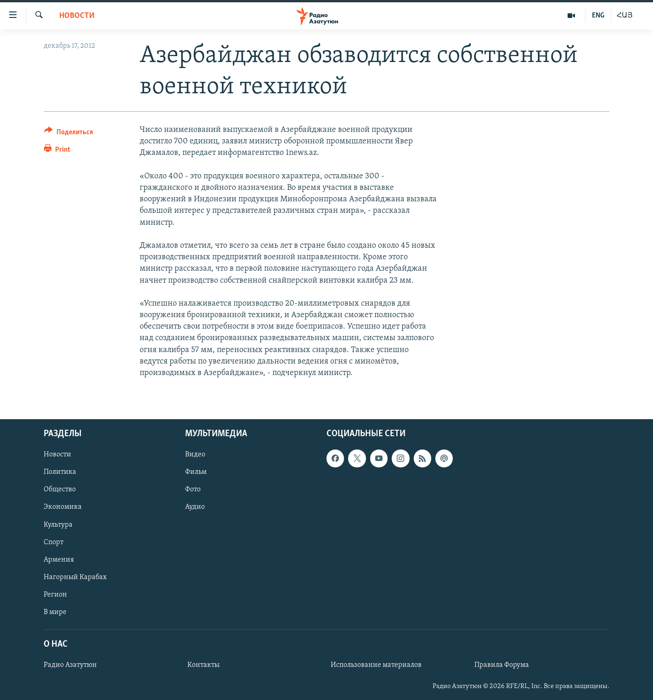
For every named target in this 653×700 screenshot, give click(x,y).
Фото (193, 490)
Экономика (63, 507)
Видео (195, 455)
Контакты (203, 665)
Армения (59, 559)
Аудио (195, 507)
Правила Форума (501, 665)
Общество (60, 490)
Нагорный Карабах (75, 577)
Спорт (53, 542)
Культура (58, 525)
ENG (598, 15)
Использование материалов (376, 665)
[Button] (68, 133)
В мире (55, 612)
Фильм (196, 472)
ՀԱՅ (625, 15)
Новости (77, 15)
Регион (55, 594)
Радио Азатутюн (70, 665)
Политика (60, 472)
